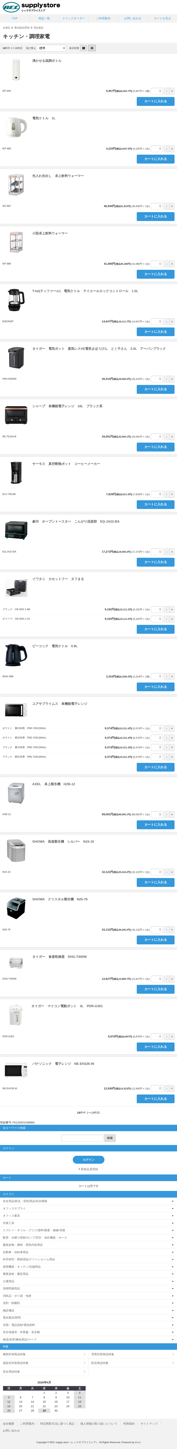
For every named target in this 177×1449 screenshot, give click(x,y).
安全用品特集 (11, 1371)
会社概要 (8, 1423)
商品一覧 (44, 18)
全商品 (6, 27)
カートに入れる (155, 101)
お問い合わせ (132, 18)
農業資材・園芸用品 (15, 1273)
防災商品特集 (99, 1362)
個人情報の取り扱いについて (98, 1423)
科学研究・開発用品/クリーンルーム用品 (29, 1259)
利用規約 (129, 1423)
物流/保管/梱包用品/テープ (20, 1339)
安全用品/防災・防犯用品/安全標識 (25, 1201)
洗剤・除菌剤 (11, 1303)
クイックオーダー (73, 18)
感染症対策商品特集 (15, 1362)
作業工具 (8, 1223)
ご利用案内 (103, 18)
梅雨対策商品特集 (14, 1354)
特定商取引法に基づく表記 (57, 1423)
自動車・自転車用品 (15, 1252)
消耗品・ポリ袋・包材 (17, 1295)
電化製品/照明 (22, 27)
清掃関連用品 (11, 1288)
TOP (15, 18)
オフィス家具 (11, 1215)
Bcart (138, 1442)
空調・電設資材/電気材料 (19, 1324)
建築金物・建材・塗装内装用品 (23, 1244)
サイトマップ (149, 1423)
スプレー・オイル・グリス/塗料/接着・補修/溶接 (34, 1230)
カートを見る (162, 18)
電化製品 (38, 27)
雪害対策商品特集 (102, 1354)
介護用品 (8, 1281)
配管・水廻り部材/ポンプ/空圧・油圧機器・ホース (35, 1237)
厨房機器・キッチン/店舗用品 (22, 1266)
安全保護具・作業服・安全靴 (21, 1332)
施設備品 (8, 1310)
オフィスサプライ (14, 1208)
